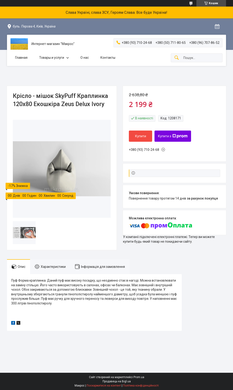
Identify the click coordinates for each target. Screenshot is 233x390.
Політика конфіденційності (141, 385)
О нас (84, 57)
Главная (21, 57)
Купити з (173, 136)
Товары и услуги (51, 57)
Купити (140, 136)
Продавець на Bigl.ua (117, 381)
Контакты (107, 57)
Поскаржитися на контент (104, 385)
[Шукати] (176, 58)
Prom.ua (139, 377)
